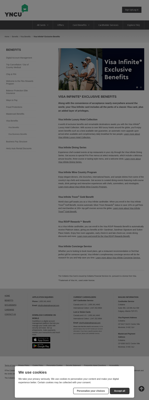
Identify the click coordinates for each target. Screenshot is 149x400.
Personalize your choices (91, 391)
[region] (74, 382)
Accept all (119, 391)
